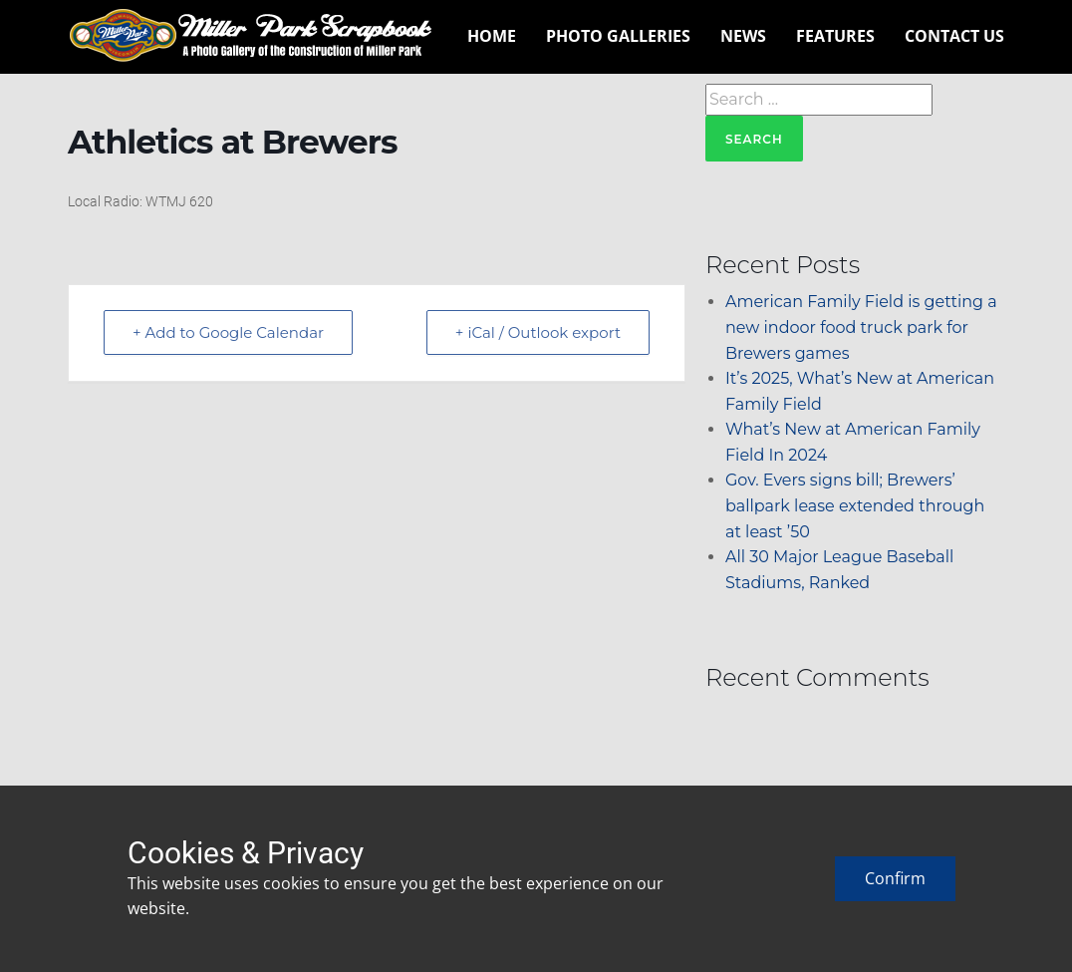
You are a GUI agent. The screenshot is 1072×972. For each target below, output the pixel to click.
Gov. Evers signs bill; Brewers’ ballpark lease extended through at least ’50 (854, 505)
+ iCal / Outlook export (538, 332)
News (743, 36)
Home (491, 36)
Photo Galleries (618, 36)
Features (835, 36)
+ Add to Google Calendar (228, 332)
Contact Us (954, 36)
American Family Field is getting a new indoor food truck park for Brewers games (861, 327)
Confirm (895, 878)
